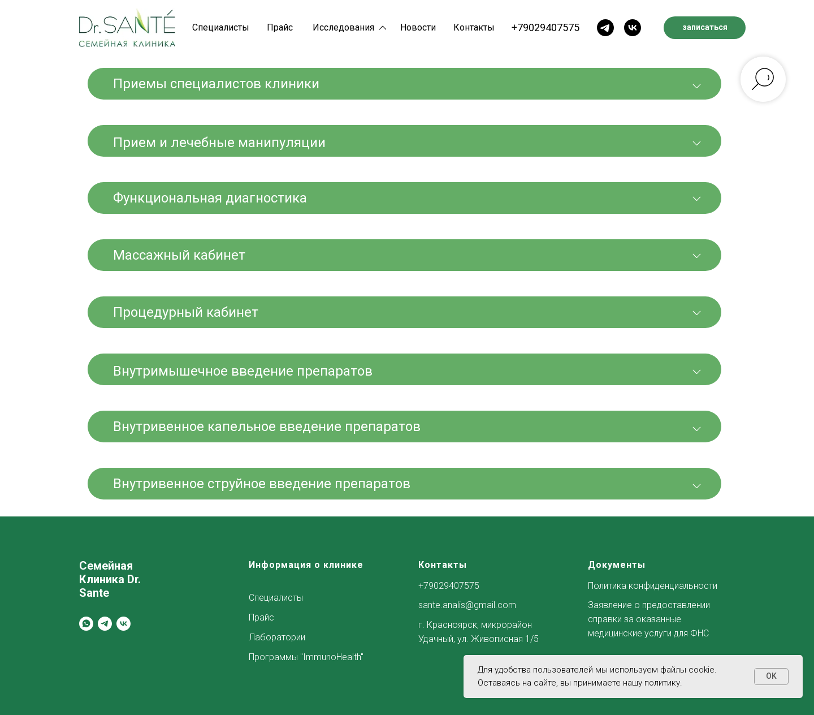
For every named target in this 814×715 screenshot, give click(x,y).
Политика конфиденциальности (652, 585)
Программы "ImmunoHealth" (306, 657)
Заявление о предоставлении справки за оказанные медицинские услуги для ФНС (649, 619)
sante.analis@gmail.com (467, 605)
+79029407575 (545, 27)
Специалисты (220, 27)
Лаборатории (277, 637)
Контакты (474, 27)
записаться (705, 27)
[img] (127, 27)
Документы (617, 564)
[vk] (123, 624)
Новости (418, 27)
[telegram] (105, 624)
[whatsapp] (86, 624)
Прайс (280, 27)
